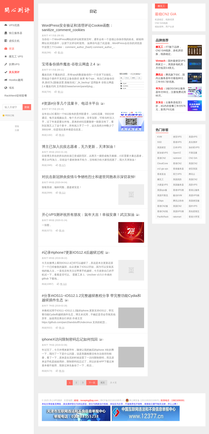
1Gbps (160, 201)
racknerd (177, 158)
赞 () (59, 52)
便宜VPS (177, 137)
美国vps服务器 (162, 191)
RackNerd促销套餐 (15, 95)
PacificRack (162, 216)
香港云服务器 (194, 191)
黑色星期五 (194, 211)
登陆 (17, 126)
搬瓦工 (160, 179)
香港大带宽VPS (194, 217)
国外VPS (193, 206)
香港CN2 (177, 163)
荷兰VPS (177, 174)
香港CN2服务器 (162, 207)
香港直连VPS (161, 175)
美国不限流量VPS (162, 196)
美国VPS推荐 (194, 196)
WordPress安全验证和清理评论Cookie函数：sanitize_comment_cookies (81, 27)
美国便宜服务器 (194, 201)
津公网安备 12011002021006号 (142, 408)
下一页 (92, 390)
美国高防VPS (177, 180)
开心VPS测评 (17, 10)
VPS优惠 (12, 25)
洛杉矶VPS (194, 147)
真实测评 (193, 142)
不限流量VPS (193, 153)
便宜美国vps (193, 169)
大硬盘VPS (162, 185)
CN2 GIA (193, 158)
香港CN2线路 (162, 212)
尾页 (102, 390)
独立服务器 (13, 32)
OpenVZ (177, 153)
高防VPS (193, 185)
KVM (159, 137)
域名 (9, 87)
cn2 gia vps (162, 169)
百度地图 (68, 408)
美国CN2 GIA (177, 207)
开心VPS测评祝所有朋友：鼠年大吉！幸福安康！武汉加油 (93, 218)
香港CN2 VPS (161, 159)
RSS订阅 (8, 115)
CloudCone (162, 163)
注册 (17, 130)
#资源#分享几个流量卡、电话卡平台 (73, 103)
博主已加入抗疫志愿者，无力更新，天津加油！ (83, 146)
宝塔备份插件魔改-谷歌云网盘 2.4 (71, 64)
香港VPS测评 (178, 191)
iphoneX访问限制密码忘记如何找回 (72, 347)
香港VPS (177, 142)
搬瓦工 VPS (13, 56)
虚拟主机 (12, 40)
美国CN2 (193, 163)
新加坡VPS (162, 153)
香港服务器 (178, 169)
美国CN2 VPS (193, 180)
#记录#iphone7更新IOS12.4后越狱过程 (76, 260)
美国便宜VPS (161, 148)
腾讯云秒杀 (178, 201)
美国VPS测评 (178, 212)
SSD (159, 142)
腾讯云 (192, 174)
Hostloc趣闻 (13, 79)
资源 (9, 48)
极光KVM (177, 195)
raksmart (177, 216)
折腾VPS (12, 64)
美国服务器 (178, 185)
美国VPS (193, 137)
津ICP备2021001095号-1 (112, 408)
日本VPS (177, 147)
